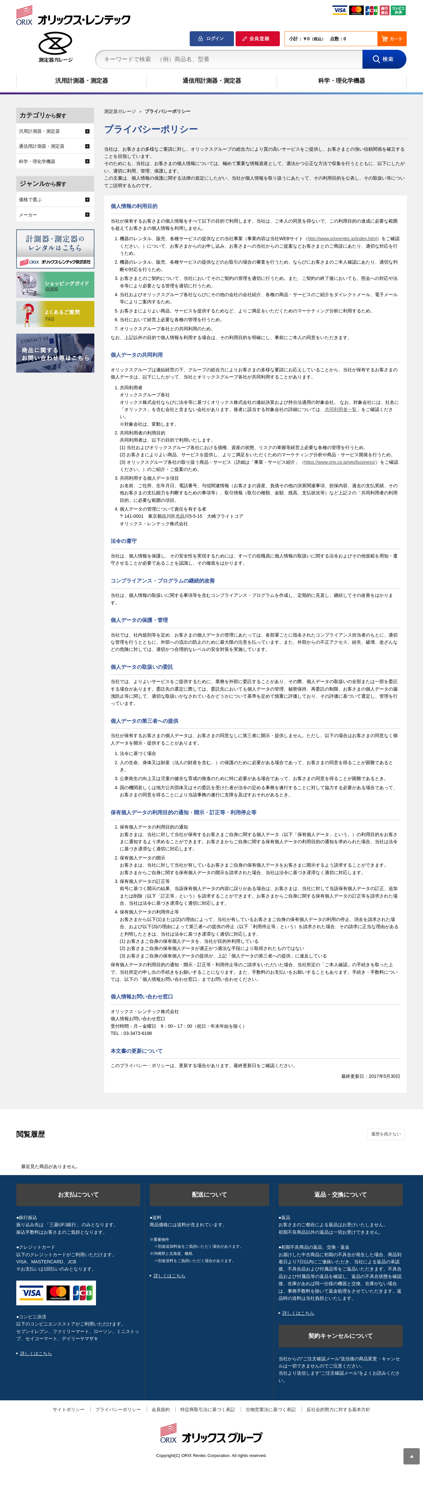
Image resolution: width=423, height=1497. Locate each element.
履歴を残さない (386, 1134)
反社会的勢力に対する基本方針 (338, 1409)
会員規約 (161, 1409)
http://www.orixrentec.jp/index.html (342, 238)
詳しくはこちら (36, 1353)
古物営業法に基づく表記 (271, 1409)
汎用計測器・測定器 (81, 80)
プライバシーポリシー (118, 1409)
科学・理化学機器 (341, 80)
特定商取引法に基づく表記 (207, 1409)
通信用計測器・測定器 (212, 80)
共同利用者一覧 (341, 409)
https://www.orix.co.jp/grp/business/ (339, 462)
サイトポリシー (69, 1409)
